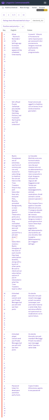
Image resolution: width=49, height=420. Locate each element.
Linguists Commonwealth (15, 2)
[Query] (38, 21)
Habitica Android (11, 7)
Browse (42, 7)
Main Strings (24, 7)
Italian (34, 7)
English (14, 30)
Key (5, 30)
